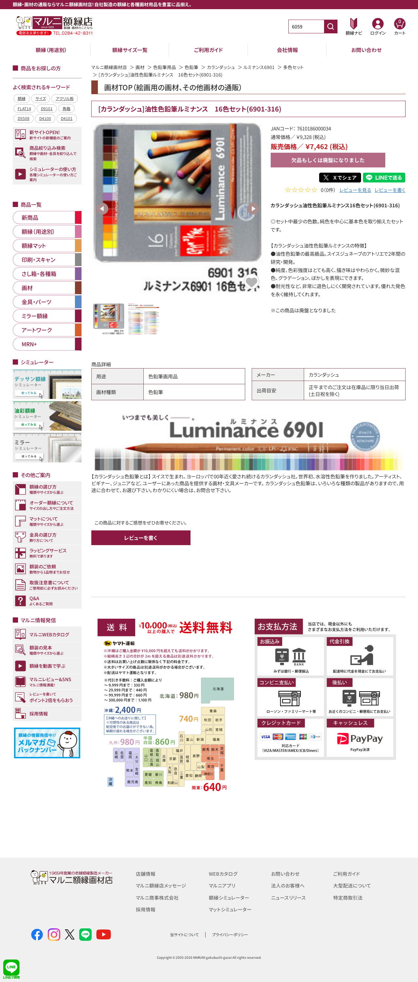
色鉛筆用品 (164, 67)
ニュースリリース (288, 897)
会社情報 (287, 50)
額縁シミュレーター (229, 897)
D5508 (23, 118)
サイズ (40, 98)
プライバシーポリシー (230, 934)
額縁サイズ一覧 (130, 50)
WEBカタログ (223, 873)
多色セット (293, 67)
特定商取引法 (348, 897)
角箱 (66, 108)
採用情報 (145, 908)
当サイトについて (184, 934)
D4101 (67, 118)
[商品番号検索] (330, 26)
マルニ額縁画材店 (109, 67)
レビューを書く (389, 190)
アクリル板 (65, 98)
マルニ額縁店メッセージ (161, 885)
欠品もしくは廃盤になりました (328, 160)
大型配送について (352, 885)
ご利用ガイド (208, 50)
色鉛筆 (191, 67)
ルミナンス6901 (259, 67)
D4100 (45, 118)
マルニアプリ (222, 885)
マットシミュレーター (230, 908)
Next (253, 209)
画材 (140, 67)
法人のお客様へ (288, 885)
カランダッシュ (221, 67)
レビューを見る (355, 190)
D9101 (47, 108)
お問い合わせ (366, 50)
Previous (102, 209)
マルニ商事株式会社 (157, 897)
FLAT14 (24, 108)
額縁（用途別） (51, 50)
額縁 (22, 98)
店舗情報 (145, 873)
